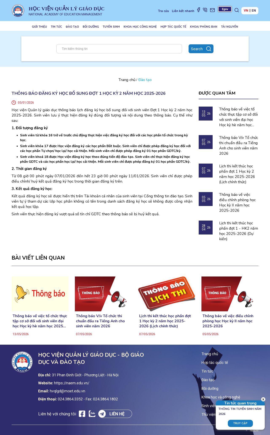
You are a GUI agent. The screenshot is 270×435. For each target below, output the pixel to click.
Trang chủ (127, 79)
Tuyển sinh (111, 27)
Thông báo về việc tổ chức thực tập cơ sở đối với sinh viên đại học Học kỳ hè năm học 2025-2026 (238, 117)
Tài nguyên (229, 27)
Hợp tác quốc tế (173, 27)
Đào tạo (72, 27)
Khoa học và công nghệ (220, 397)
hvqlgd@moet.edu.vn (67, 391)
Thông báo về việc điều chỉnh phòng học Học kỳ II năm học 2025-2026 (237, 202)
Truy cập (240, 423)
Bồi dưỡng (91, 27)
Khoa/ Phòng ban (203, 27)
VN (246, 10)
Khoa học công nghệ (140, 27)
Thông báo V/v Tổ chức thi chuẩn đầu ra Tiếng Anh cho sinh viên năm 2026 (238, 145)
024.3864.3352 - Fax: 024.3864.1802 (88, 399)
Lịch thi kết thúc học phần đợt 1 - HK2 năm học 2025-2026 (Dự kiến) (238, 231)
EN (254, 10)
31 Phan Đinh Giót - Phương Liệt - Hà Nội (85, 375)
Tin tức (56, 27)
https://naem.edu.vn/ (71, 383)
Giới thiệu (39, 27)
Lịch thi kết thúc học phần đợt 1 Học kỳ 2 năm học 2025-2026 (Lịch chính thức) (237, 174)
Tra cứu (163, 11)
